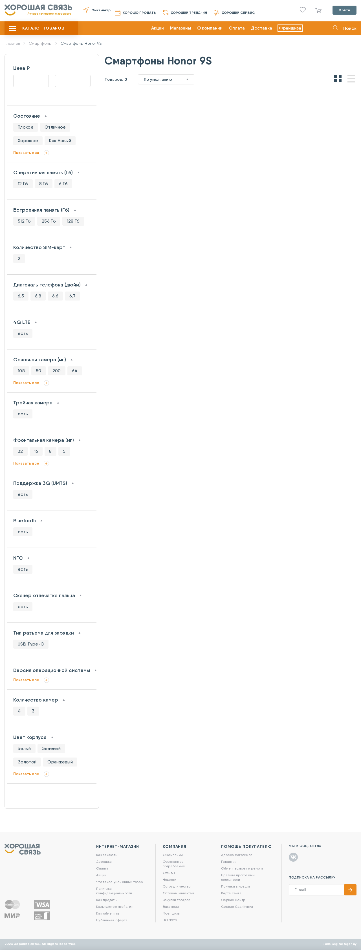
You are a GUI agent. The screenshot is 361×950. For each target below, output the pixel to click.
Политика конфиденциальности (114, 890)
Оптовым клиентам (178, 893)
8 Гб (43, 183)
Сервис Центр (233, 900)
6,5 (21, 296)
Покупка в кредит (235, 886)
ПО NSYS (170, 920)
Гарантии (229, 861)
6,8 (38, 296)
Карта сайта (231, 893)
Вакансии (171, 906)
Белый (24, 748)
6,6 (55, 296)
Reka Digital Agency (339, 944)
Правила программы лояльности (238, 877)
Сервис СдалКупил (237, 906)
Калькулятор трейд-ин (114, 906)
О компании (210, 28)
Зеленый (51, 748)
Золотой (27, 762)
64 (75, 370)
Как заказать (106, 855)
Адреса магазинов (236, 855)
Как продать (106, 900)
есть (23, 333)
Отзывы (169, 873)
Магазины (180, 28)
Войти (344, 10)
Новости (170, 879)
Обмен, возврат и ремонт (242, 868)
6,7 (72, 296)
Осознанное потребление (174, 863)
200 (56, 370)
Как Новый (60, 140)
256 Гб (49, 221)
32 (20, 451)
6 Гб (63, 183)
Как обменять (107, 913)
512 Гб (24, 221)
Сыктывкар (101, 10)
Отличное (55, 127)
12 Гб (23, 183)
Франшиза (290, 28)
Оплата (237, 28)
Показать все (26, 152)
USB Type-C (31, 644)
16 (36, 451)
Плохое (26, 127)
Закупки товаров (176, 900)
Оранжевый (60, 762)
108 (21, 370)
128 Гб (73, 221)
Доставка (261, 28)
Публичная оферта (111, 920)
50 (38, 370)
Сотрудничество (176, 886)
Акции (157, 28)
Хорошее (28, 140)
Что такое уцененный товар (119, 882)
